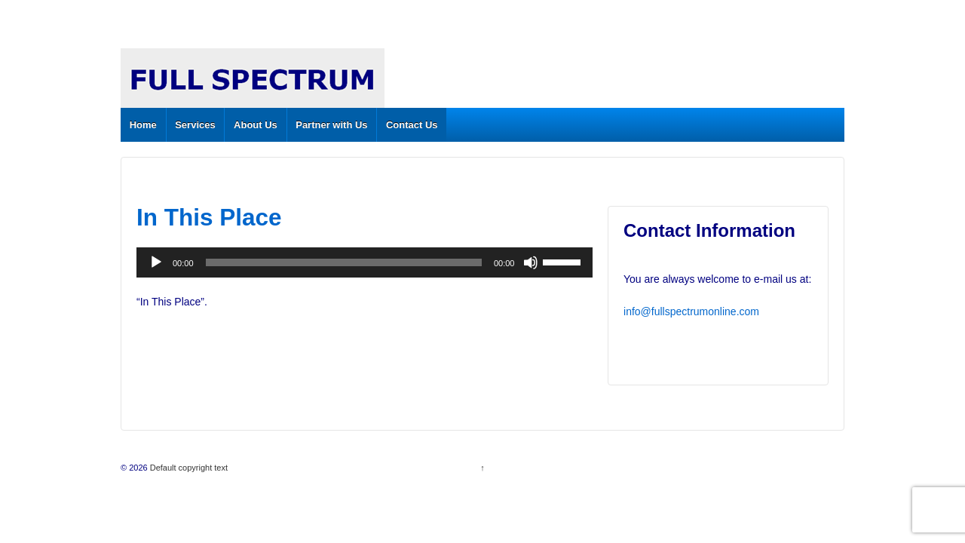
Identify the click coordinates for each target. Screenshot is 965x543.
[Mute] (530, 262)
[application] (364, 262)
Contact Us (412, 124)
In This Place (209, 217)
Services (195, 124)
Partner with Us (331, 124)
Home (143, 124)
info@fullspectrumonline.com (691, 311)
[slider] (344, 262)
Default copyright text (188, 467)
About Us (255, 124)
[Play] (156, 262)
